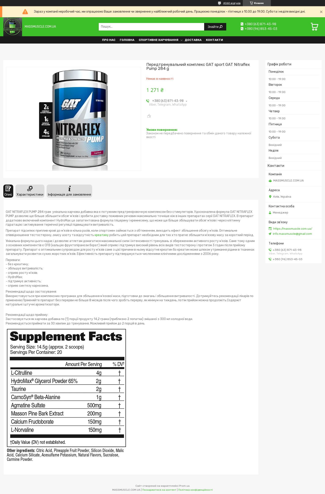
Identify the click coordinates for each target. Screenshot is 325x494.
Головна (127, 40)
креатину (102, 235)
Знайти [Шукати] (213, 27)
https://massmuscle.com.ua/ (292, 228)
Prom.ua (184, 485)
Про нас (108, 40)
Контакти (214, 40)
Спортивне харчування (158, 40)
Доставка (193, 40)
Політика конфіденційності (195, 489)
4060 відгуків (232, 3)
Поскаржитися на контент (159, 489)
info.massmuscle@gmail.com (292, 233)
